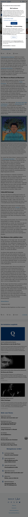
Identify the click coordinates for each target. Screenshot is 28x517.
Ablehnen (14, 37)
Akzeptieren (14, 23)
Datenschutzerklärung (7, 33)
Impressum (13, 45)
